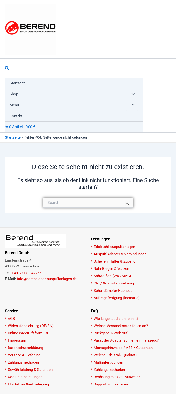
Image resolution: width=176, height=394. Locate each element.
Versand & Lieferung (24, 355)
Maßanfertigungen (108, 362)
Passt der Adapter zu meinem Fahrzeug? (126, 340)
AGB (11, 318)
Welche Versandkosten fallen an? (121, 326)
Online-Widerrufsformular (28, 333)
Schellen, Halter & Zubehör (115, 261)
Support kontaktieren (111, 384)
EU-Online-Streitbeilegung (28, 384)
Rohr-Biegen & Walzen (111, 268)
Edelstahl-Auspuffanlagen (114, 247)
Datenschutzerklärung (25, 348)
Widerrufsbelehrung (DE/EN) (31, 326)
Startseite (13, 137)
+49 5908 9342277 (26, 273)
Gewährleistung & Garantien (30, 369)
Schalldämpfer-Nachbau (113, 290)
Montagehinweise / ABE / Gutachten (123, 348)
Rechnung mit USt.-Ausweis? (117, 377)
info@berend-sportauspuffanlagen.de (47, 279)
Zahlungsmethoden (23, 362)
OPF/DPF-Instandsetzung (114, 283)
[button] (7, 68)
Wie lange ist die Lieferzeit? (116, 318)
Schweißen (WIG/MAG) (112, 276)
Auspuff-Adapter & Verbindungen (120, 254)
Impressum (17, 340)
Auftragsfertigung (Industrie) (116, 298)
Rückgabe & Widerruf (110, 333)
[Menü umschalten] (132, 94)
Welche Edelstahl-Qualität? (115, 355)
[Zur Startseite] (45, 241)
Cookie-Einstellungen (25, 377)
